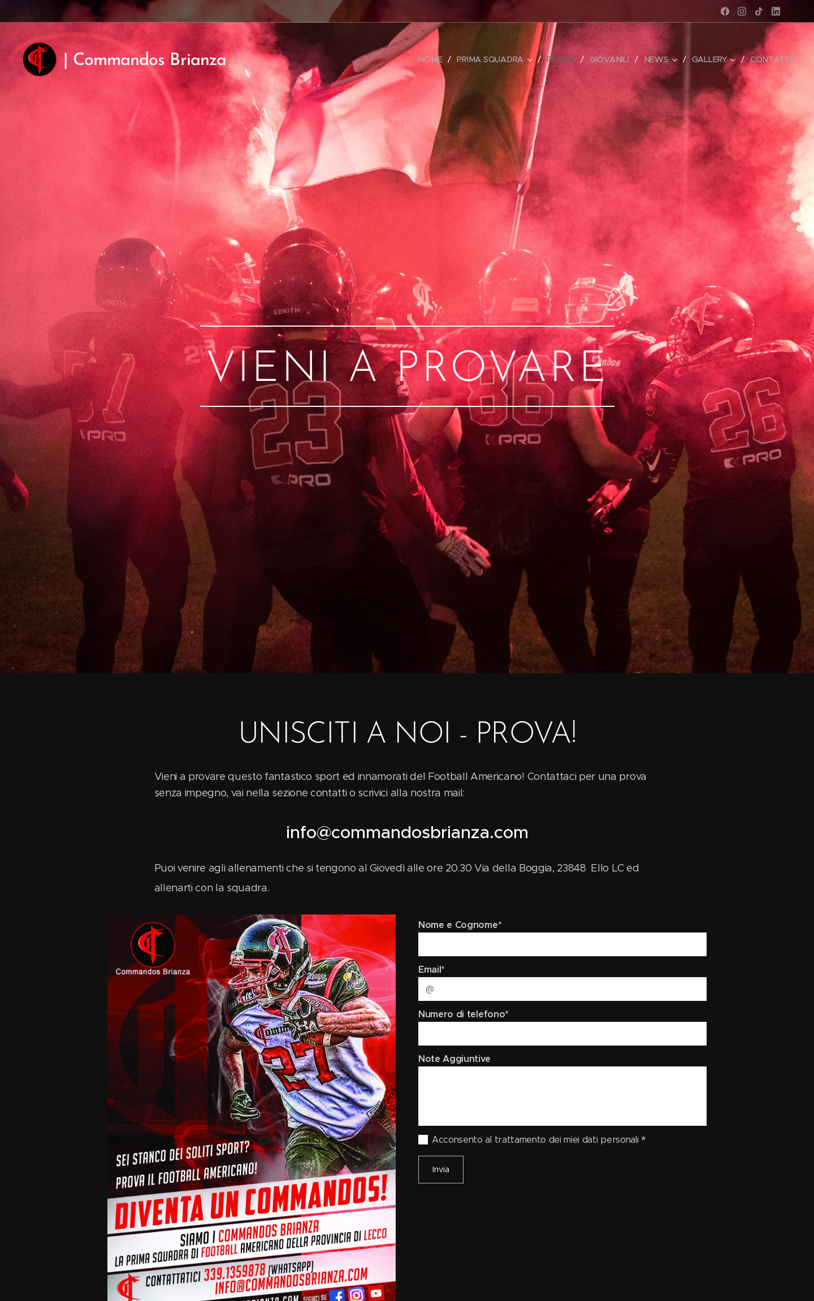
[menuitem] (433, 59)
